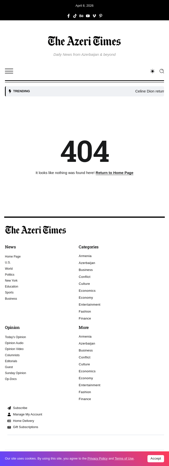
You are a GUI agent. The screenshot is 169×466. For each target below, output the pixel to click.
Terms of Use (124, 458)
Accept (155, 458)
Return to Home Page (115, 173)
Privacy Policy (98, 458)
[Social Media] (69, 16)
